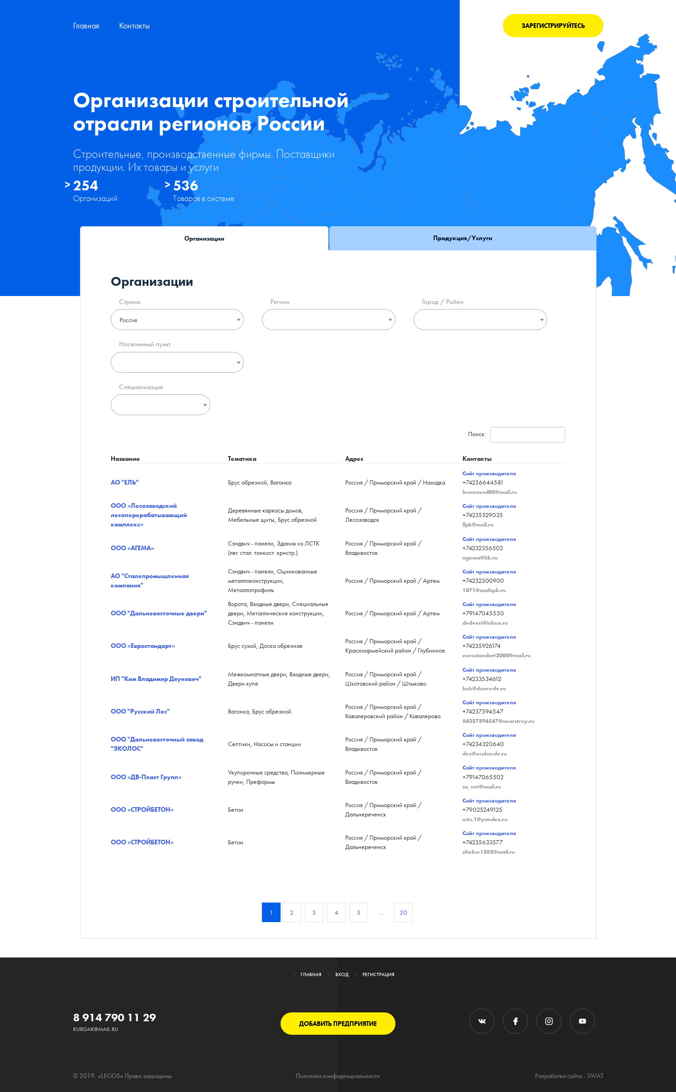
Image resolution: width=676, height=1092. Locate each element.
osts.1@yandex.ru (485, 819)
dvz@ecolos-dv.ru (484, 753)
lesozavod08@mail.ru (489, 492)
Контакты (134, 25)
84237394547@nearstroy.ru (498, 721)
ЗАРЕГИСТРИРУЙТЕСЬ (553, 25)
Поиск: (516, 435)
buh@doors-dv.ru (484, 688)
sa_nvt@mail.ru (482, 786)
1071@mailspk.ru (484, 590)
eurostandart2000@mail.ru (496, 655)
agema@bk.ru (480, 557)
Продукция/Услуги (462, 238)
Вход (341, 974)
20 (403, 912)
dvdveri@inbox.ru (485, 623)
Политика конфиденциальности (338, 1076)
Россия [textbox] (128, 320)
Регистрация (378, 974)
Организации (204, 238)
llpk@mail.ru (478, 524)
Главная (86, 25)
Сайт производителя (489, 473)
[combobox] (177, 319)
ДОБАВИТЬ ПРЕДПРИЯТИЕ (338, 1023)
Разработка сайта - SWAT (569, 1076)
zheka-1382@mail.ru (488, 852)
